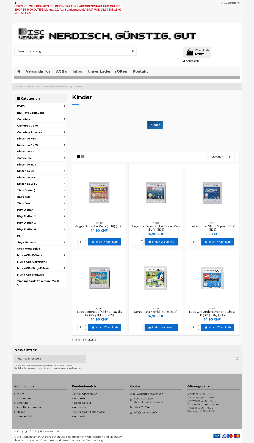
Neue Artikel (24, 416)
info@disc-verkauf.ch (146, 412)
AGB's (20, 394)
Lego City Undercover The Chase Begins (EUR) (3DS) (212, 313)
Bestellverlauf (82, 402)
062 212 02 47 (142, 407)
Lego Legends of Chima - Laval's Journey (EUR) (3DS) (99, 313)
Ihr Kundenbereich (85, 394)
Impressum (23, 398)
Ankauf (20, 411)
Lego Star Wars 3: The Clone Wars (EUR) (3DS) (156, 228)
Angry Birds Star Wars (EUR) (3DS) (99, 226)
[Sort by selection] (217, 156)
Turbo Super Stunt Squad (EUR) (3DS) (212, 228)
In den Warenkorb (105, 241)
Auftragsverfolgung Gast (89, 411)
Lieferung (22, 402)
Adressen (80, 407)
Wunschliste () (230, 2)
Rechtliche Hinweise (29, 407)
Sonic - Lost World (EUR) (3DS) (155, 311)
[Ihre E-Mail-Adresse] (46, 359)
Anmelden (80, 398)
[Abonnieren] (82, 359)
